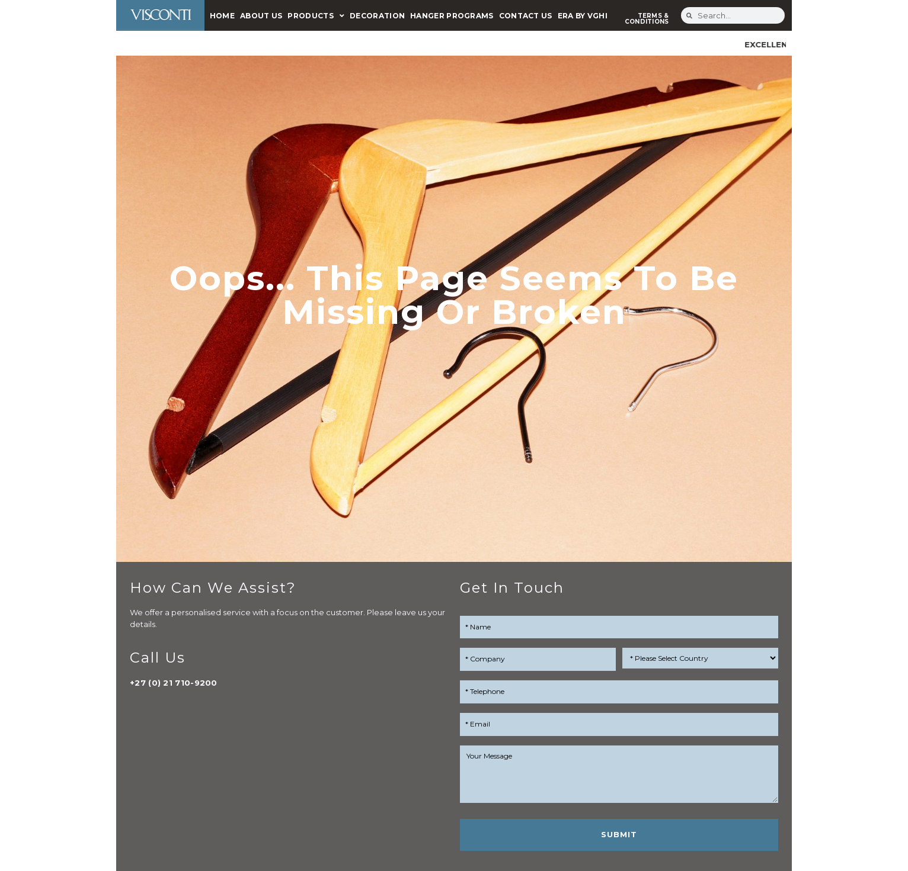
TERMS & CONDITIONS (647, 18)
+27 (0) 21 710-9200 (174, 682)
